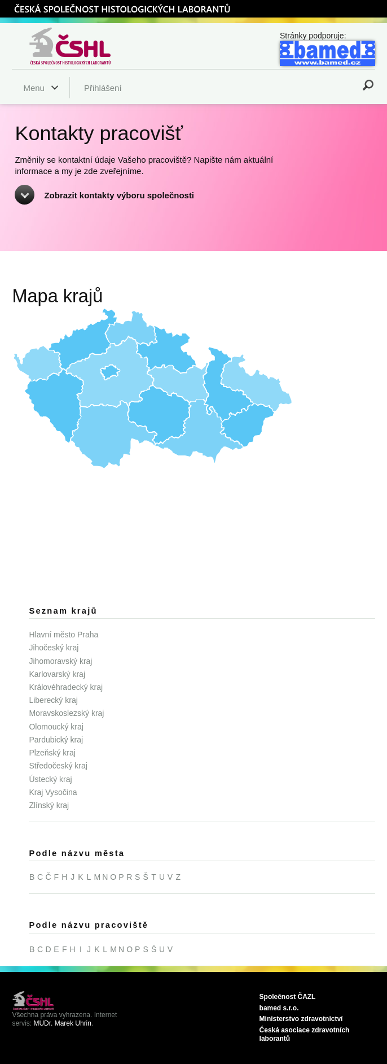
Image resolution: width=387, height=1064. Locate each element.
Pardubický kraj (56, 739)
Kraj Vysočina (53, 792)
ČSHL (122, 8)
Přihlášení (103, 88)
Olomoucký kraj (56, 726)
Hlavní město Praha (63, 634)
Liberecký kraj (53, 700)
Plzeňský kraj (52, 752)
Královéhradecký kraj (66, 687)
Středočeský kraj (58, 765)
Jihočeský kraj (53, 647)
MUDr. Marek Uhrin (62, 1023)
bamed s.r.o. (279, 1008)
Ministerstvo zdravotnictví (301, 1019)
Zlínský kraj (49, 805)
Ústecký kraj (50, 779)
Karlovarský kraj (57, 674)
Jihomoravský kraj (60, 661)
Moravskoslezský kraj (66, 713)
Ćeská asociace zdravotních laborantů (305, 1034)
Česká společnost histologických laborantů (84, 45)
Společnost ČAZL (288, 997)
